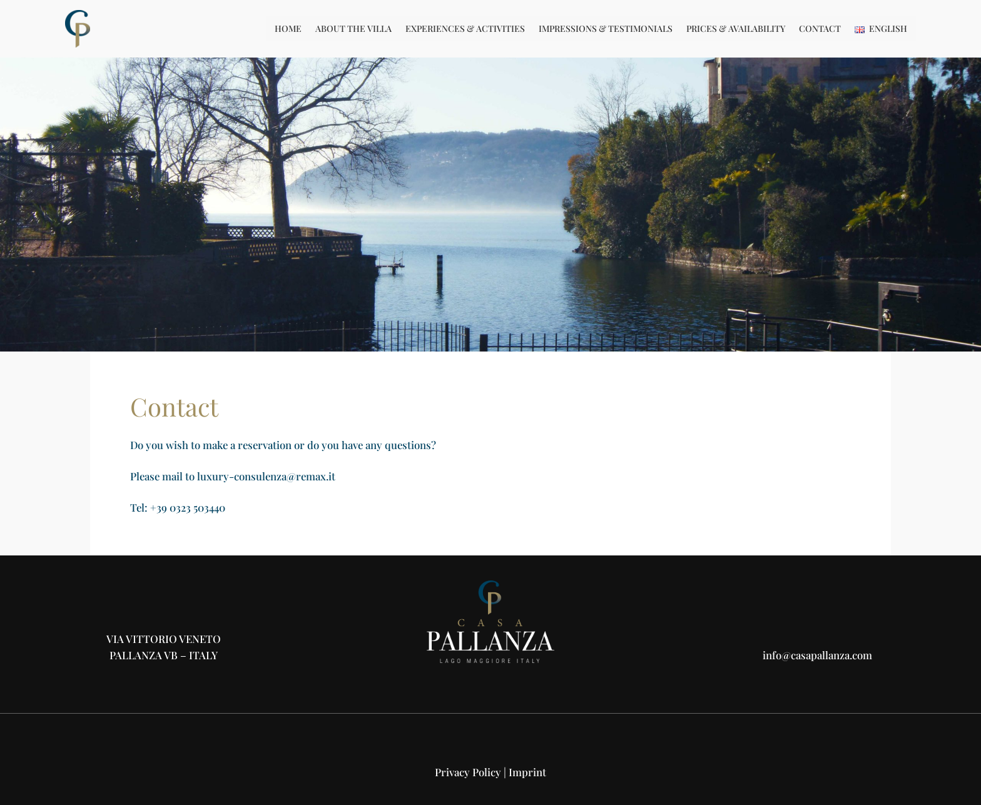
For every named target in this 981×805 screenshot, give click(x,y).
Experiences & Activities (465, 28)
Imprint (527, 772)
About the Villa (353, 28)
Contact (820, 28)
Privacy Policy (468, 772)
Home (288, 28)
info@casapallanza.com (817, 655)
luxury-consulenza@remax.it (266, 476)
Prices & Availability (735, 28)
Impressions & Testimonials (606, 28)
